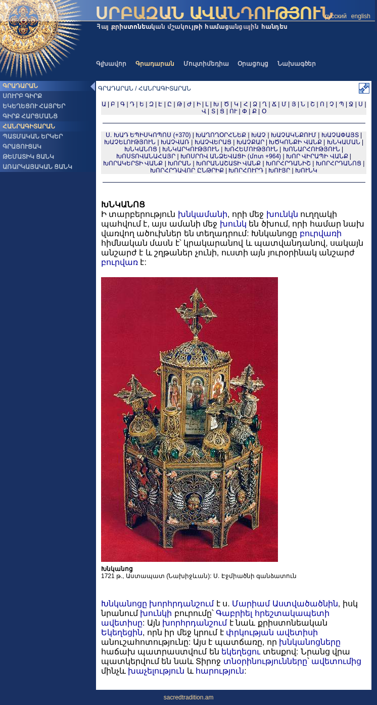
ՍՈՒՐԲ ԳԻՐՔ (22, 96)
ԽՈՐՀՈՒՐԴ (245, 170)
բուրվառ (119, 262)
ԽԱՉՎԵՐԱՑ (213, 142)
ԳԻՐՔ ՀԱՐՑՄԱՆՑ (30, 116)
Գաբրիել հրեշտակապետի (272, 613)
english (360, 16)
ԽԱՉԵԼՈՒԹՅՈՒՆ (130, 142)
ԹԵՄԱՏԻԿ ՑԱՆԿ (28, 156)
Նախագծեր (296, 63)
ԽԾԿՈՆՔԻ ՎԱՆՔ (295, 142)
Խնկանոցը (124, 603)
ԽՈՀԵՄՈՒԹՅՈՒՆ (251, 149)
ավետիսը (122, 623)
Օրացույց (253, 63)
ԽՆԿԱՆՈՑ (140, 149)
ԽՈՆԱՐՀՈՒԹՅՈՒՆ (311, 149)
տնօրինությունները (265, 661)
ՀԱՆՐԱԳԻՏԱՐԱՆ (29, 126)
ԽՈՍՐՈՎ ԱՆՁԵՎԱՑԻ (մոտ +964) (231, 156)
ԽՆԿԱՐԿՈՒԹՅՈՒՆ (190, 149)
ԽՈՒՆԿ (306, 170)
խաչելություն (156, 671)
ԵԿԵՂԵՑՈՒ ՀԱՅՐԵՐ (34, 106)
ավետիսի (297, 632)
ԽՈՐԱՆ (179, 163)
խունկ (233, 223)
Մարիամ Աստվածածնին (285, 603)
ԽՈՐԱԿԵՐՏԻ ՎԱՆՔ (133, 163)
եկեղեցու (240, 651)
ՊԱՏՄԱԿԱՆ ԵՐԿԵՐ (33, 136)
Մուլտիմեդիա (206, 63)
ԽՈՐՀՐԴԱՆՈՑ (338, 163)
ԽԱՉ (258, 135)
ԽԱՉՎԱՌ (175, 142)
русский (336, 16)
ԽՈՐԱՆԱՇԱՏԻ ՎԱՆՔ (228, 163)
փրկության (250, 632)
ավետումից (336, 661)
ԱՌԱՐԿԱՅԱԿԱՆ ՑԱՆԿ (37, 166)
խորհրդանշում (181, 603)
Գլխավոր (111, 63)
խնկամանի (202, 214)
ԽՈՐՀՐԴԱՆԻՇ (288, 163)
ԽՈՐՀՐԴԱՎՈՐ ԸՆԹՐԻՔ (186, 170)
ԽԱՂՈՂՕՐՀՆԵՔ (221, 135)
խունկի (156, 613)
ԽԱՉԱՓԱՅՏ (340, 135)
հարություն (220, 671)
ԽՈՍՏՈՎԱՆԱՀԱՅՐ (145, 156)
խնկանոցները (310, 642)
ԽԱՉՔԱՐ (250, 142)
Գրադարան (154, 63)
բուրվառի (321, 233)
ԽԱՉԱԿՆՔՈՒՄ (293, 135)
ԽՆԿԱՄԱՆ (343, 142)
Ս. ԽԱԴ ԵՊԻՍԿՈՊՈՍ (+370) (148, 135)
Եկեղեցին (122, 632)
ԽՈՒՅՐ (279, 170)
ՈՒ (233, 111)
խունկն (282, 214)
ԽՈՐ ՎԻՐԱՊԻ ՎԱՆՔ (317, 156)
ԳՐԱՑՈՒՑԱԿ (22, 146)
